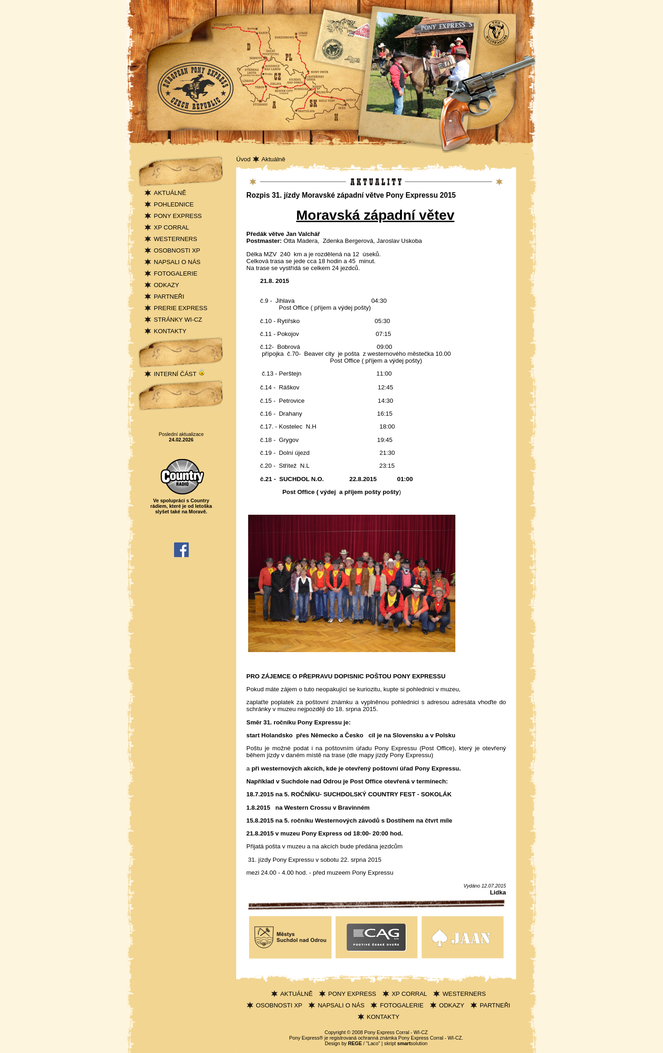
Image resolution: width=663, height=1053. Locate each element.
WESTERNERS (175, 238)
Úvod (243, 159)
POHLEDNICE (174, 204)
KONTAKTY (170, 331)
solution (412, 1043)
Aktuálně (273, 159)
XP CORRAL (171, 227)
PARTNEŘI (169, 296)
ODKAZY (166, 285)
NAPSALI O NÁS (177, 262)
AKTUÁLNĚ (170, 192)
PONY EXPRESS (178, 215)
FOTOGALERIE (176, 273)
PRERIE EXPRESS (180, 308)
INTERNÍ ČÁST (179, 374)
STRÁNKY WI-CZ (178, 319)
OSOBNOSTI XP (177, 250)
